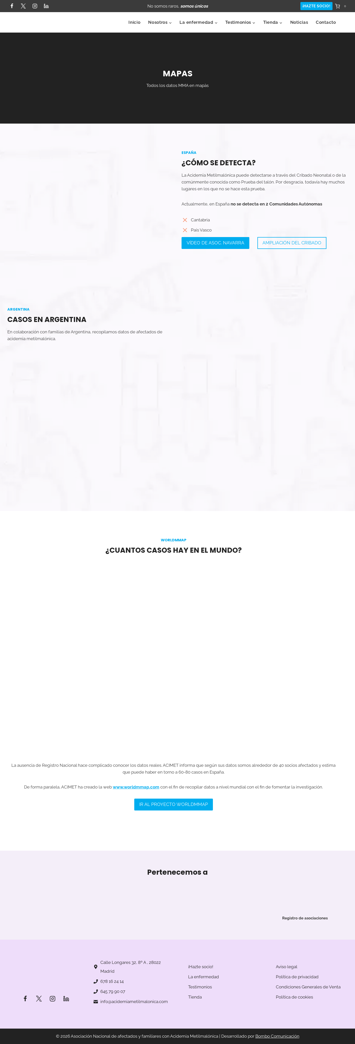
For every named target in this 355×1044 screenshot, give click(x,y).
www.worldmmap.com (136, 794)
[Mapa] (265, 402)
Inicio (134, 22)
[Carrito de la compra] (341, 6)
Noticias (299, 22)
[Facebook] (12, 6)
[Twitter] (23, 6)
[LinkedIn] (46, 6)
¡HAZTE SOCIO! (316, 6)
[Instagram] (35, 6)
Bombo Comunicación (277, 1036)
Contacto (326, 22)
